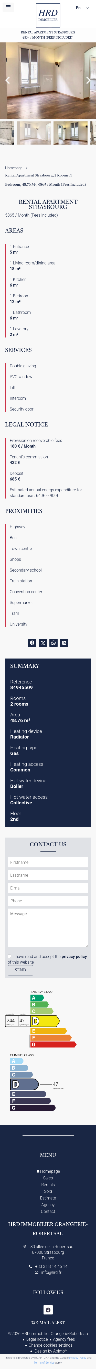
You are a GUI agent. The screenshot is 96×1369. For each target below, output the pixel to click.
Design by (51, 1351)
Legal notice (37, 1339)
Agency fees (64, 1339)
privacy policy (74, 956)
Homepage (48, 15)
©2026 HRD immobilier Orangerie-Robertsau (48, 1333)
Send (20, 970)
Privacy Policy (77, 1357)
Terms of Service (44, 1362)
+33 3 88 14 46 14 (51, 1266)
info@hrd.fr (51, 1272)
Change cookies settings (51, 1345)
